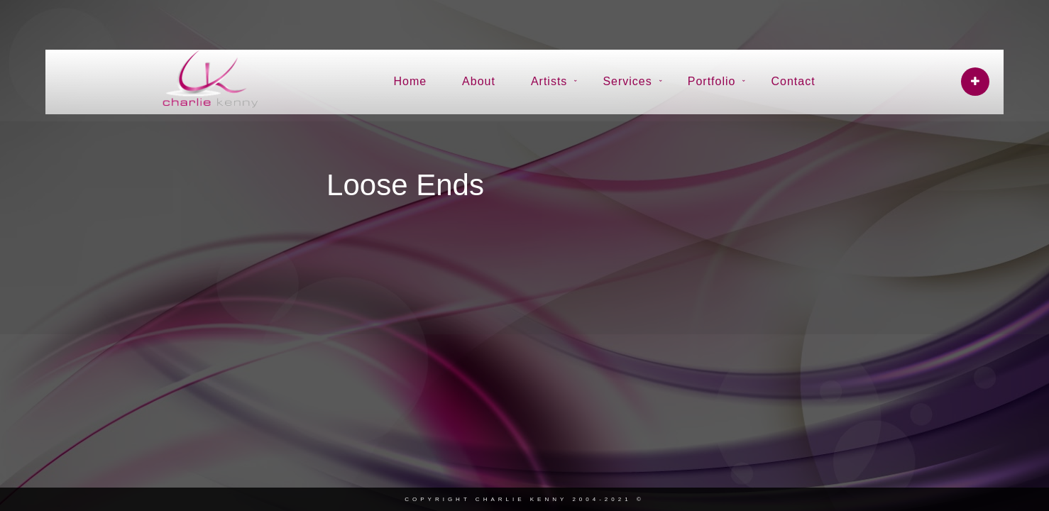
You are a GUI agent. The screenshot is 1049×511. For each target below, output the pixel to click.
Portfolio (712, 81)
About (478, 81)
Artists (549, 81)
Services (627, 81)
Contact (793, 81)
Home (410, 81)
